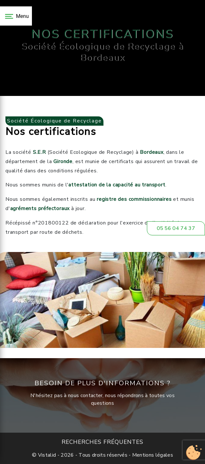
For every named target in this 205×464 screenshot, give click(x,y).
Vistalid (47, 455)
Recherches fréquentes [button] (102, 442)
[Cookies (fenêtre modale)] (194, 453)
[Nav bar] (16, 16)
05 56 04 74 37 (176, 228)
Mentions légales (152, 455)
